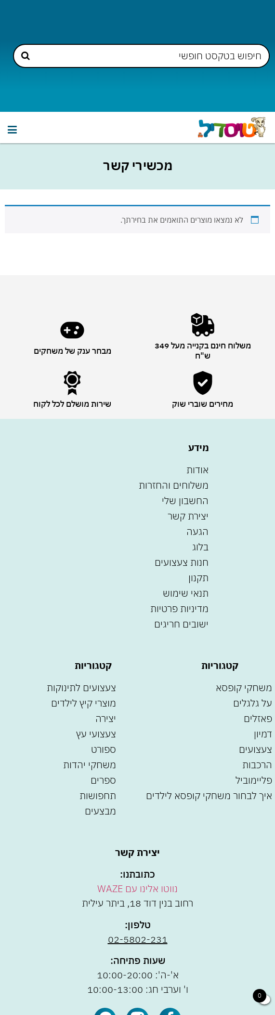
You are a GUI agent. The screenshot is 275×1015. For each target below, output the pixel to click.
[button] (12, 130)
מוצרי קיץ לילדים (83, 702)
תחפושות (97, 795)
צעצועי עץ (96, 733)
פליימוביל (254, 780)
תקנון (198, 577)
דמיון (263, 733)
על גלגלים (252, 702)
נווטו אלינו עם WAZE (137, 888)
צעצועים (255, 749)
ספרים (103, 780)
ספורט (103, 749)
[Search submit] (25, 55)
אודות (197, 469)
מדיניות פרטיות (179, 608)
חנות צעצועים (182, 562)
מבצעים (100, 810)
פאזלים (258, 718)
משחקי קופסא (244, 687)
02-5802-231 (138, 939)
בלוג (200, 546)
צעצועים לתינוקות (81, 687)
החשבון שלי (185, 500)
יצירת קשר (188, 515)
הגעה (197, 531)
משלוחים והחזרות (174, 485)
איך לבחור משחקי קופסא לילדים (209, 795)
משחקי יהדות (89, 764)
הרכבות (257, 764)
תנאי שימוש (186, 593)
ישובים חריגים (181, 623)
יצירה (105, 718)
